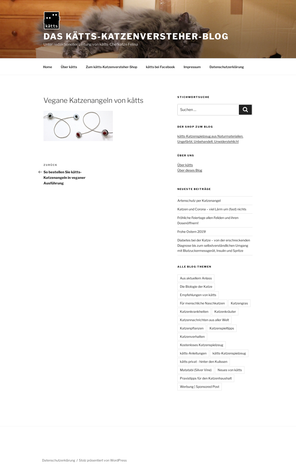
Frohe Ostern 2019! (191, 232)
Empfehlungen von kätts (198, 295)
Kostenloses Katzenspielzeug (201, 345)
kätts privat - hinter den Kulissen (203, 362)
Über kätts (69, 67)
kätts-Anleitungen (193, 353)
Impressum (192, 67)
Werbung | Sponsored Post (199, 387)
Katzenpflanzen (192, 328)
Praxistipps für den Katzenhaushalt (206, 378)
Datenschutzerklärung (227, 67)
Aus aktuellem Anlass (196, 278)
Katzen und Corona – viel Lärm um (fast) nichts (211, 209)
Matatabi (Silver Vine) (196, 370)
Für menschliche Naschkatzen (202, 303)
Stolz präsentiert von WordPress (103, 460)
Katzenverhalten (192, 336)
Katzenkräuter (225, 311)
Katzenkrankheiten (194, 311)
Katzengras (239, 303)
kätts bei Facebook (160, 67)
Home (47, 67)
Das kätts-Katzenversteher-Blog (135, 36)
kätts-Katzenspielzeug (229, 353)
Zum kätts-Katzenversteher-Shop (111, 67)
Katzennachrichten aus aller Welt (204, 320)
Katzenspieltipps (222, 328)
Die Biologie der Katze (196, 286)
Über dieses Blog (189, 170)
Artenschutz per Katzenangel (199, 200)
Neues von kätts (230, 370)
